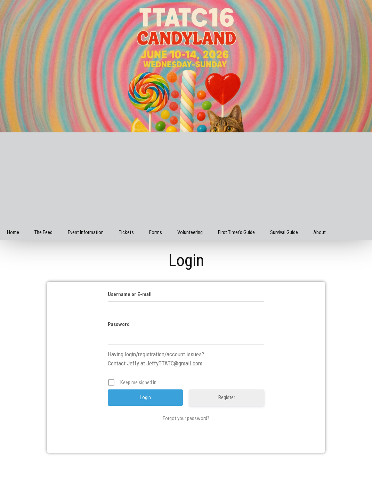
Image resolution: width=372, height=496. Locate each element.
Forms (155, 232)
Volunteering (190, 232)
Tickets (126, 232)
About (319, 232)
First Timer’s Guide (236, 232)
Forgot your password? (186, 418)
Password (119, 324)
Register (226, 397)
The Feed (43, 232)
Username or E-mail (130, 294)
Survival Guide (284, 232)
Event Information (86, 232)
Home (13, 232)
